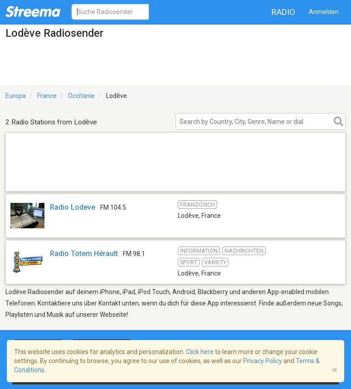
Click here (200, 351)
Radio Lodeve (72, 207)
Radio (283, 12)
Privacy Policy (262, 360)
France (47, 95)
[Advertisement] (175, 180)
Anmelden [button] (324, 11)
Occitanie (81, 95)
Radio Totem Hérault (84, 253)
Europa (15, 95)
